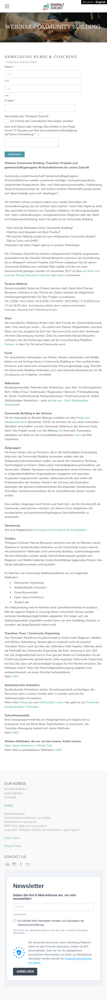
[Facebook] (21, 864)
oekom (61, 275)
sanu (78, 435)
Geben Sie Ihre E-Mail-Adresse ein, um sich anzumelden (44, 897)
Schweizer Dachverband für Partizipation (60, 530)
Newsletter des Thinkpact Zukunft (26, 116)
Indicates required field (20, 62)
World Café (45, 745)
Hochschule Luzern (51, 702)
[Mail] (27, 864)
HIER (15, 676)
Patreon (10, 344)
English (101, 2)
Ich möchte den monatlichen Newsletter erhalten (41, 121)
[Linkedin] (7, 864)
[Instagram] (14, 864)
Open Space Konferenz (19, 745)
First (7, 80)
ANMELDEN (25, 971)
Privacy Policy (13, 846)
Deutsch (88, 2)
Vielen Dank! (19, 914)
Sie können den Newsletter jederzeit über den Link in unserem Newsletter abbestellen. (50, 931)
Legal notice (12, 837)
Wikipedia (26, 702)
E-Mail (10, 101)
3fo (60, 430)
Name (9, 67)
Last (7, 95)
